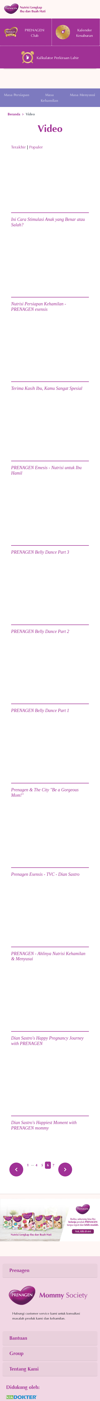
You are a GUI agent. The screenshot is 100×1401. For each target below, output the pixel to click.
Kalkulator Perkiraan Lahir (50, 57)
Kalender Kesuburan (74, 32)
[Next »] (65, 1169)
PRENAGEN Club (24, 32)
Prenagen (19, 1270)
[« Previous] (16, 1169)
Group (16, 1353)
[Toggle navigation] (50, 8)
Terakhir (18, 147)
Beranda (14, 114)
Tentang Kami (24, 1369)
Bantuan (18, 1338)
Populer (36, 147)
